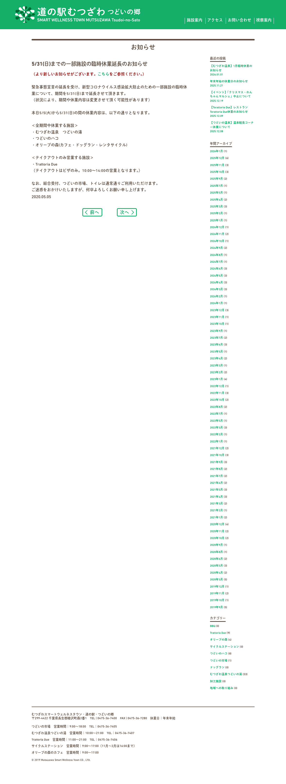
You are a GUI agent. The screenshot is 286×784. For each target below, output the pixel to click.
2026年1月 (216, 151)
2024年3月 (216, 289)
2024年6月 (216, 268)
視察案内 (264, 20)
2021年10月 (217, 455)
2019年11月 (217, 593)
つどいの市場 (218, 660)
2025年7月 (216, 186)
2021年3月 (216, 503)
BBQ (212, 626)
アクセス (215, 20)
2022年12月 (217, 386)
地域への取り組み (221, 688)
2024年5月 (216, 275)
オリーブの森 (218, 639)
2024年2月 (216, 296)
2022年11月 (217, 393)
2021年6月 (216, 483)
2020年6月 (216, 559)
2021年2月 (216, 510)
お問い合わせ (239, 20)
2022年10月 (217, 400)
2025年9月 (216, 178)
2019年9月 (216, 607)
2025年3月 (216, 206)
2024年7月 (216, 262)
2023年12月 (217, 310)
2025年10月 (217, 172)
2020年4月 (216, 572)
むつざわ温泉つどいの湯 (226, 674)
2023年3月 (216, 365)
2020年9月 (216, 545)
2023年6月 (216, 344)
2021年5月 (216, 489)
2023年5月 (216, 351)
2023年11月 (217, 317)
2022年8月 (216, 407)
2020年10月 (217, 538)
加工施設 (216, 681)
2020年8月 (216, 552)
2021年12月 (217, 448)
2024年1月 (216, 303)
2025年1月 (216, 220)
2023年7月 (216, 337)
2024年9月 (216, 248)
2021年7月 (216, 476)
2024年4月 (216, 282)
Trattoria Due (218, 633)
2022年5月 (216, 421)
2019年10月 (217, 600)
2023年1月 (216, 379)
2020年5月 (216, 565)
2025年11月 (217, 165)
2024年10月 (217, 241)
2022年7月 (216, 413)
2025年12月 (217, 158)
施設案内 (194, 20)
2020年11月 (217, 531)
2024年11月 (217, 234)
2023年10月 (217, 324)
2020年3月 (216, 579)
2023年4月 (216, 358)
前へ (94, 212)
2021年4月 (216, 496)
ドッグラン (217, 667)
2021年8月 (216, 469)
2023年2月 (216, 372)
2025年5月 (216, 192)
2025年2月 (216, 213)
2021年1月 (216, 517)
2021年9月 (216, 462)
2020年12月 (217, 524)
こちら (103, 74)
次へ (124, 212)
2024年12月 (217, 227)
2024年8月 (216, 255)
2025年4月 (216, 199)
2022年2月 (216, 434)
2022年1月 (216, 441)
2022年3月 (216, 427)
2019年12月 (217, 586)
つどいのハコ (218, 653)
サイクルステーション (224, 646)
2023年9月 (216, 331)
